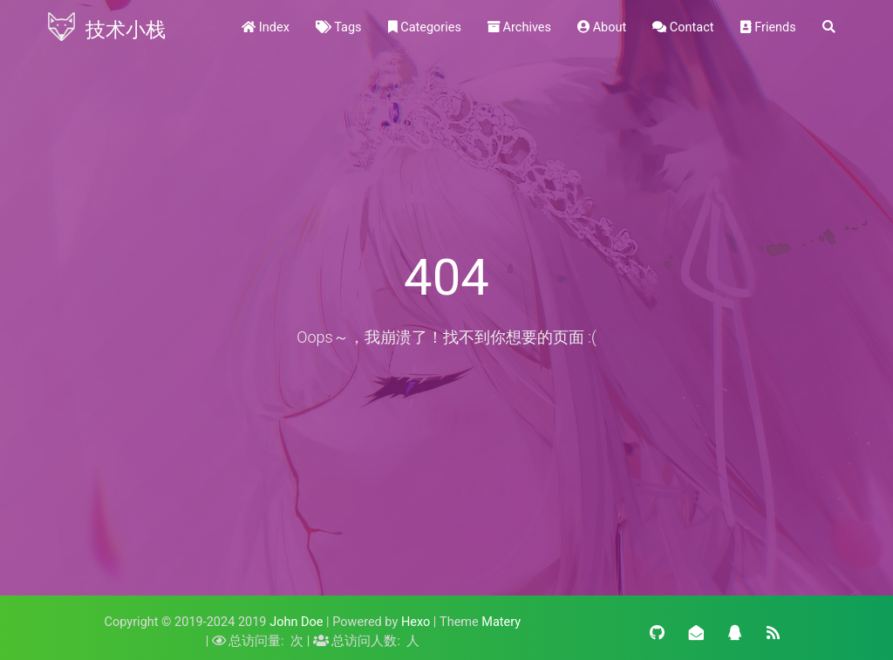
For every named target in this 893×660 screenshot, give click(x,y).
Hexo (415, 622)
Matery (501, 622)
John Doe (296, 622)
